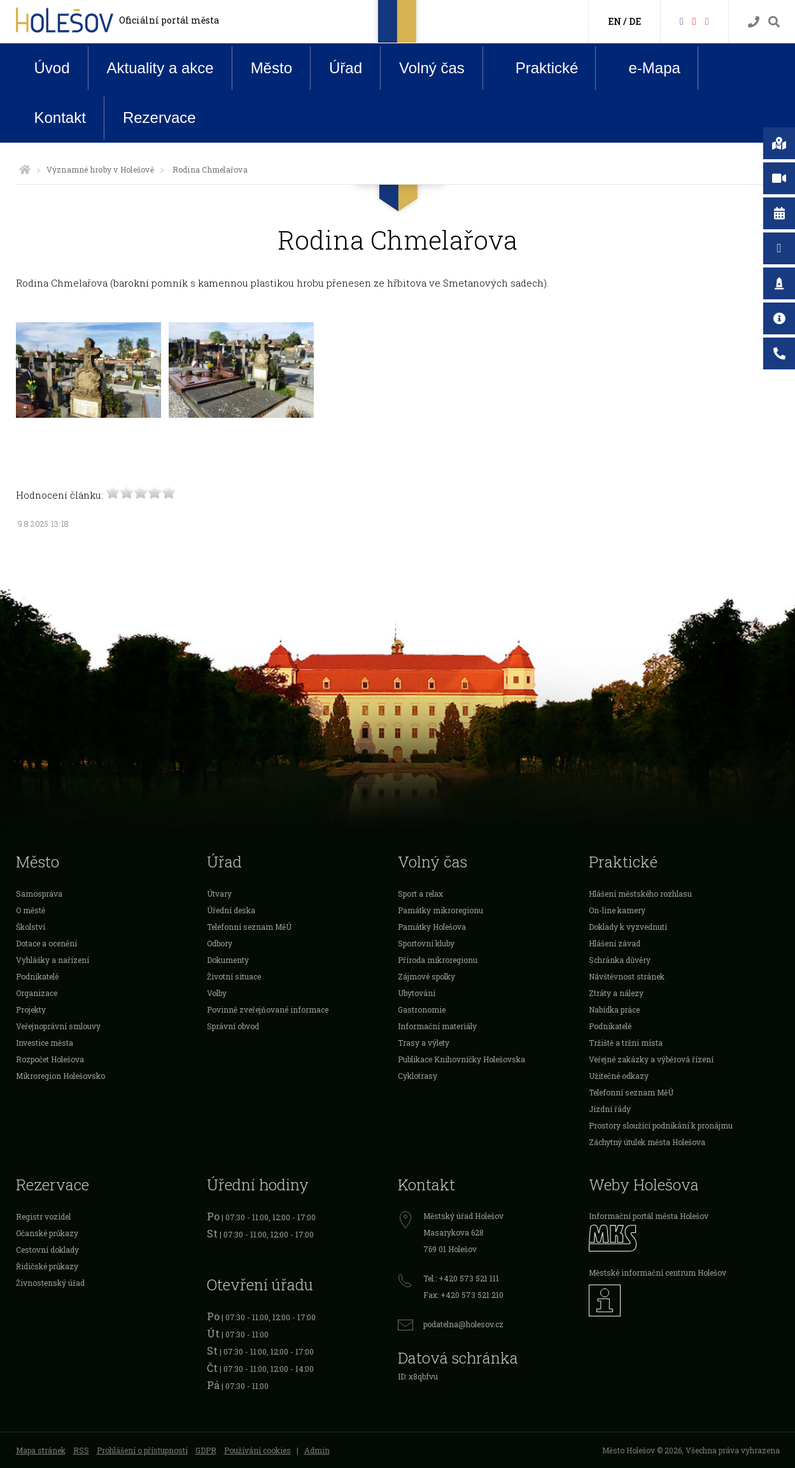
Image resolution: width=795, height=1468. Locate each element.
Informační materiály (437, 1026)
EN (614, 21)
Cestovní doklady (47, 1249)
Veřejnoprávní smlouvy (58, 1026)
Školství (30, 927)
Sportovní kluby (426, 943)
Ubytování (416, 993)
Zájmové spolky (426, 976)
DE (635, 21)
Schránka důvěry (620, 960)
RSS (81, 1450)
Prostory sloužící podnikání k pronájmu (661, 1125)
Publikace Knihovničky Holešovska (461, 1059)
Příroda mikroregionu (437, 960)
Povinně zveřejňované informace (267, 1009)
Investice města (44, 1042)
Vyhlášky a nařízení (52, 960)
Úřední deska (231, 910)
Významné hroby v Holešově (100, 169)
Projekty (31, 1009)
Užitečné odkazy (619, 1076)
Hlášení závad (614, 943)
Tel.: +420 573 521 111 (461, 1278)
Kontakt (60, 117)
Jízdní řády (610, 1109)
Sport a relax (420, 893)
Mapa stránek (41, 1450)
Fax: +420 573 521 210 (463, 1295)
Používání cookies (257, 1450)
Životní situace (234, 976)
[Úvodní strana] (25, 169)
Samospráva (39, 893)
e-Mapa (644, 68)
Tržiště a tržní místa (626, 1042)
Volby (217, 993)
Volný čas (432, 67)
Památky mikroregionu (440, 910)
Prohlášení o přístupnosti (142, 1450)
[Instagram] (707, 20)
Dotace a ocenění (46, 943)
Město (271, 67)
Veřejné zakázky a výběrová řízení (651, 1059)
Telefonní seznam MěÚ (249, 927)
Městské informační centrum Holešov (657, 1272)
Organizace (36, 993)
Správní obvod (233, 1026)
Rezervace (159, 117)
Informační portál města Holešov (648, 1216)
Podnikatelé (37, 976)
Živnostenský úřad (50, 1283)
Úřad (345, 67)
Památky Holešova (432, 927)
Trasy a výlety (423, 1042)
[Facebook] (682, 20)
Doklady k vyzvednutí (628, 927)
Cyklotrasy (417, 1076)
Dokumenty (228, 960)
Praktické (537, 67)
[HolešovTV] (694, 20)
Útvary (219, 893)
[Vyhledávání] (774, 22)
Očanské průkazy (47, 1233)
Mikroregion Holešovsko (60, 1076)
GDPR (205, 1450)
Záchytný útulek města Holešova (647, 1142)
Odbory (219, 943)
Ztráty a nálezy (616, 993)
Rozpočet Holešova (50, 1059)
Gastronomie (422, 1009)
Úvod (52, 67)
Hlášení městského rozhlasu (640, 893)
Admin (317, 1450)
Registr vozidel (43, 1216)
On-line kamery (617, 910)
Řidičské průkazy (47, 1266)
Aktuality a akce (160, 67)
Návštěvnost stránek (627, 976)
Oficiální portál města (169, 20)
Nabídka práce (614, 1009)
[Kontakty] (753, 22)
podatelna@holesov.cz (463, 1324)
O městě (30, 910)
